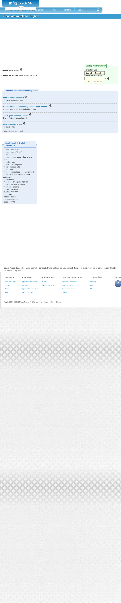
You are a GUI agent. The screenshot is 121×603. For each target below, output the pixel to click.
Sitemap (93, 282)
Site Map (67, 10)
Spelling (65, 292)
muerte (6, 155)
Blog (91, 289)
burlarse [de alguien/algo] (63, 268)
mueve (6, 164)
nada (6, 202)
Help (6, 292)
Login (80, 10)
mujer (6, 167)
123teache (20, 268)
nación (6, 197)
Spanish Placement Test (30, 289)
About (7, 289)
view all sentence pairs (13, 131)
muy (5, 194)
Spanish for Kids (48, 285)
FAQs (54, 10)
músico (7, 192)
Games (44, 282)
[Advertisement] (52, 42)
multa (6, 170)
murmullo (7, 187)
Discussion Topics (68, 289)
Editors (92, 285)
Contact (7, 285)
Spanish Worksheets (69, 282)
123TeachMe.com (23, 302)
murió (6, 184)
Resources (27, 277)
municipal (7, 174)
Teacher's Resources (72, 277)
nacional (7, 199)
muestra (7, 162)
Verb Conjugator (28, 292)
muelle (6, 150)
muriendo (7, 182)
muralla (7, 179)
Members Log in (10, 282)
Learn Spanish (31, 268)
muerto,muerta (9, 157)
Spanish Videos (67, 285)
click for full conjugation (12, 271)
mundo (6, 172)
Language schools (37, 10)
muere (6, 152)
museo (6, 189)
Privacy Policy (48, 302)
